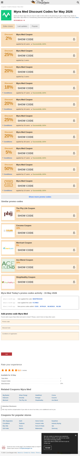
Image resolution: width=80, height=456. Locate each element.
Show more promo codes (40, 197)
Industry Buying (56, 423)
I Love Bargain (10, 452)
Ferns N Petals (39, 426)
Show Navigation (2, 2)
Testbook (21, 423)
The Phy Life (23, 400)
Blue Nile (5, 426)
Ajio (53, 426)
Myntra (21, 428)
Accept (47, 448)
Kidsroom (5, 397)
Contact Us (27, 452)
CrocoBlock (6, 423)
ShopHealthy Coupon (25, 277)
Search (78, 2)
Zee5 (20, 421)
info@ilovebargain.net (26, 448)
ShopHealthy (39, 400)
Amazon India (39, 423)
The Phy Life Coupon (46, 209)
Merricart (5, 400)
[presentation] (17, 346)
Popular (35, 26)
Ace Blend (55, 400)
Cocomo (54, 397)
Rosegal (37, 397)
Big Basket (6, 395)
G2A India (6, 428)
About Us (20, 452)
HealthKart (38, 395)
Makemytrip (38, 428)
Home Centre (39, 421)
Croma (54, 395)
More (77, 17)
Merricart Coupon (46, 244)
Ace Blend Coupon (46, 261)
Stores (33, 452)
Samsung (54, 428)
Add (6, 354)
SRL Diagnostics (8, 421)
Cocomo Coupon (46, 227)
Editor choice (8, 26)
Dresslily (21, 397)
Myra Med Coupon (24, 34)
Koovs (21, 426)
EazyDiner (55, 421)
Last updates (22, 26)
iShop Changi (23, 395)
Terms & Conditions (41, 452)
